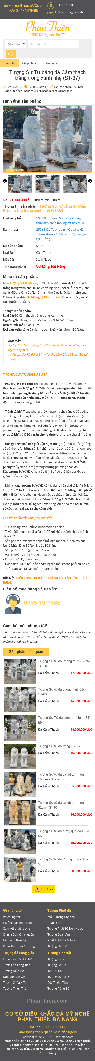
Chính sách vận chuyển (18, 934)
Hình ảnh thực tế (14, 940)
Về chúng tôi (11, 916)
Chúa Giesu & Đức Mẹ (18, 959)
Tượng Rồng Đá (58, 988)
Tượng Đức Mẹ (13, 970)
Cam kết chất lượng (16, 928)
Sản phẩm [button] (29, 63)
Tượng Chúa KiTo (14, 982)
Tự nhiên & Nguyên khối (70, 12)
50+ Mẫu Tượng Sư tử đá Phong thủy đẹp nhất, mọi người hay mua (43, 89)
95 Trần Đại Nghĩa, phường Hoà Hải (43, 1049)
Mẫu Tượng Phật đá (61, 916)
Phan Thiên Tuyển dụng (19, 946)
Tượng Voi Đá (57, 964)
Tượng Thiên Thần (15, 988)
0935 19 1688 (64, 5)
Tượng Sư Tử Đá (59, 976)
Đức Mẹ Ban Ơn (14, 976)
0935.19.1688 (42, 602)
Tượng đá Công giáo (16, 964)
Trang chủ (9, 63)
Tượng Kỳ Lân (57, 959)
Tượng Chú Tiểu (58, 946)
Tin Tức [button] (51, 63)
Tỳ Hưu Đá (55, 970)
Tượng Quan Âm (59, 934)
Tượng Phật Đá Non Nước (65, 928)
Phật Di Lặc (55, 922)
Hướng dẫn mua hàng (18, 922)
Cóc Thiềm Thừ (58, 982)
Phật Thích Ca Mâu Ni (62, 940)
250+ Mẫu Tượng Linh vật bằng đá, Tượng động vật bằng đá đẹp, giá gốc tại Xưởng (61, 234)
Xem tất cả (43, 889)
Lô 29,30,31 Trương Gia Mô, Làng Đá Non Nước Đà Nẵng (50, 1043)
